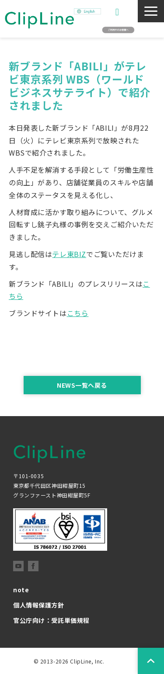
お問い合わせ (118, 12)
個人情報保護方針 (38, 605)
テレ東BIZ (69, 254)
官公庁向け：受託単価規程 (51, 620)
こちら (78, 313)
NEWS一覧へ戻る (82, 385)
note (21, 589)
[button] (151, 11)
